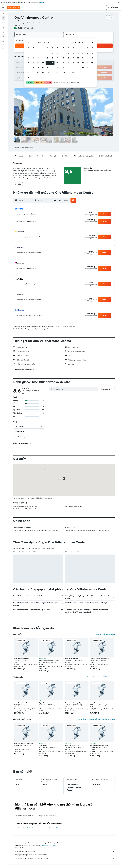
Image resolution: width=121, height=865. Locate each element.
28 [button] (48, 72)
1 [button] (52, 53)
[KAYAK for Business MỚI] (3, 36)
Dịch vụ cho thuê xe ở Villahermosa (28, 828)
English (41, 2)
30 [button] (57, 72)
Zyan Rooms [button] (43, 703)
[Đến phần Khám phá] (3, 28)
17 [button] (28, 67)
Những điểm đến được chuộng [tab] (47, 816)
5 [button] (38, 58)
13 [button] (43, 63)
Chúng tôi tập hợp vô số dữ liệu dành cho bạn (65, 855)
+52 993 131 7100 (20, 25)
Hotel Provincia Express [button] (21, 658)
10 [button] (28, 63)
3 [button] (28, 58)
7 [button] (47, 58)
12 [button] (38, 63)
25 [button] (33, 72)
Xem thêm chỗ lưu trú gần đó (105, 634)
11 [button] (33, 63)
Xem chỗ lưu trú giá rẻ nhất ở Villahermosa (101, 677)
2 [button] (57, 53)
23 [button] (57, 67)
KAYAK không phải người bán (65, 851)
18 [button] (33, 67)
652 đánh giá (28, 28)
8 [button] (52, 58)
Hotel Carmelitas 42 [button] (20, 703)
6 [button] (42, 58)
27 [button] (43, 72)
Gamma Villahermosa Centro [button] (99, 658)
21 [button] (47, 67)
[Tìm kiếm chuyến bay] (3, 14)
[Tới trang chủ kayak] (13, 7)
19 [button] (38, 67)
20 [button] (43, 67)
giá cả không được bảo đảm (49, 845)
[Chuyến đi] (3, 42)
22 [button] (52, 67)
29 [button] (52, 72)
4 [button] (33, 58)
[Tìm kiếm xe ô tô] (3, 22)
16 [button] (57, 63)
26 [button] (38, 72)
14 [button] (47, 63)
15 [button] (52, 63)
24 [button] (28, 72)
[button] (119, 2)
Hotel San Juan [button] (95, 703)
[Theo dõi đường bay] (3, 32)
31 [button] (28, 77)
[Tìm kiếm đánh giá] (75, 389)
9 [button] (57, 58)
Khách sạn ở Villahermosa (56, 828)
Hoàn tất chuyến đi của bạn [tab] (25, 816)
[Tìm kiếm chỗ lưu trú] (3, 18)
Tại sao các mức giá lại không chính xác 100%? (65, 858)
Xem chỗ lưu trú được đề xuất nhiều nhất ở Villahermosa (96, 719)
